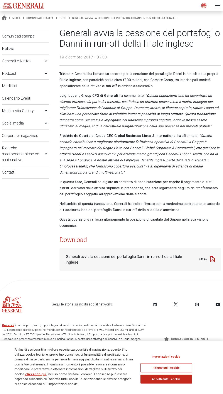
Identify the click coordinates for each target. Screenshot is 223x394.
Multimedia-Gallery (18, 110)
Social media (13, 123)
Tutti (62, 18)
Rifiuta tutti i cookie (166, 369)
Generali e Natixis (17, 61)
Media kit (9, 86)
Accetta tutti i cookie (166, 380)
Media (16, 18)
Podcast (9, 73)
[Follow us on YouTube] (218, 304)
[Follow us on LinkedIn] (155, 304)
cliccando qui (35, 375)
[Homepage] (4, 18)
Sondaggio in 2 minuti (186, 339)
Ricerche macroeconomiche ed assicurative (20, 154)
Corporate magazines (20, 135)
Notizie (8, 48)
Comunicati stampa (39, 18)
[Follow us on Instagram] (197, 304)
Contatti (8, 172)
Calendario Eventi (16, 98)
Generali (8, 325)
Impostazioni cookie (166, 358)
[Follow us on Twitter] (175, 304)
